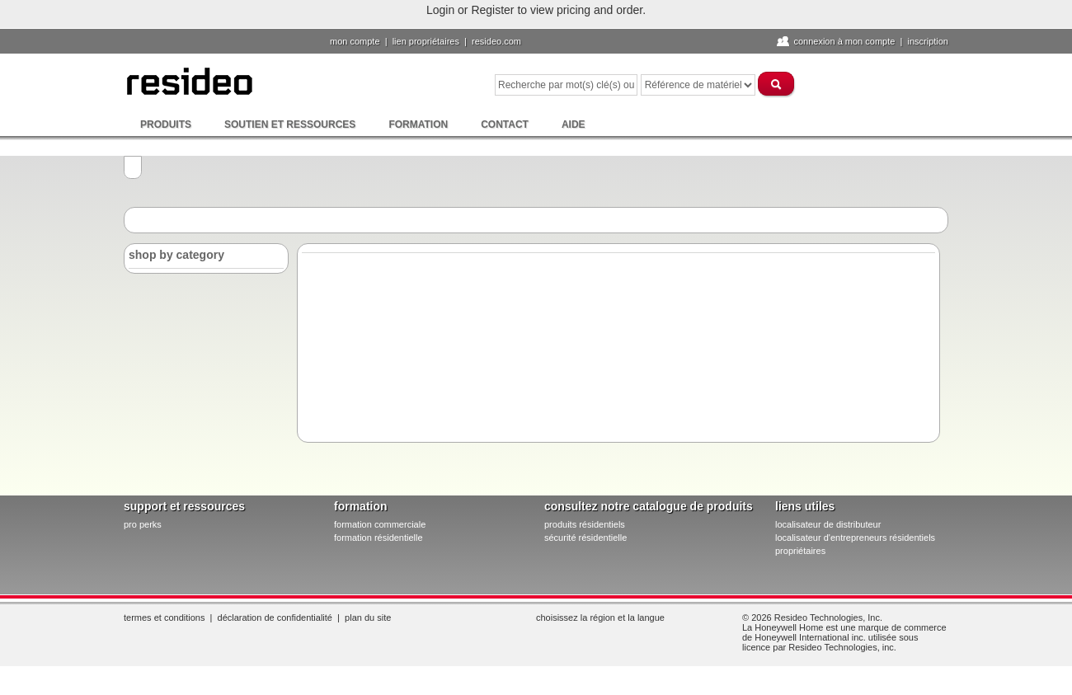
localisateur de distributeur (828, 524)
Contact (505, 124)
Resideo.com (496, 41)
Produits (165, 124)
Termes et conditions (164, 617)
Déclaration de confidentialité (275, 617)
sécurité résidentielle (585, 537)
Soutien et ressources (289, 124)
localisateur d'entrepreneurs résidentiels (855, 537)
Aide (573, 124)
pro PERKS (143, 524)
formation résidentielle (378, 537)
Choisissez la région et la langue (600, 617)
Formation (418, 124)
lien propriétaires (426, 41)
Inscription (927, 41)
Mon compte (355, 41)
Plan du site (368, 617)
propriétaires (800, 551)
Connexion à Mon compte (844, 41)
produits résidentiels (584, 524)
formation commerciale (380, 524)
